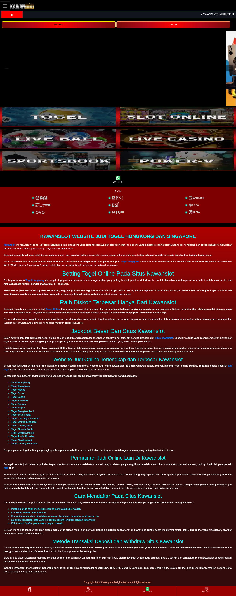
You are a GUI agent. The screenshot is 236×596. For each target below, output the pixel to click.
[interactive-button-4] (177, 139)
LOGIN (173, 24)
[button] (6, 68)
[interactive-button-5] (59, 161)
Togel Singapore (130, 261)
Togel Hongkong (34, 280)
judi (6, 467)
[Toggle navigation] (5, 6)
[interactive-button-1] (59, 117)
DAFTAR (58, 24)
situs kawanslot (164, 338)
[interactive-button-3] (59, 139)
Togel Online (53, 309)
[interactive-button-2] (177, 117)
